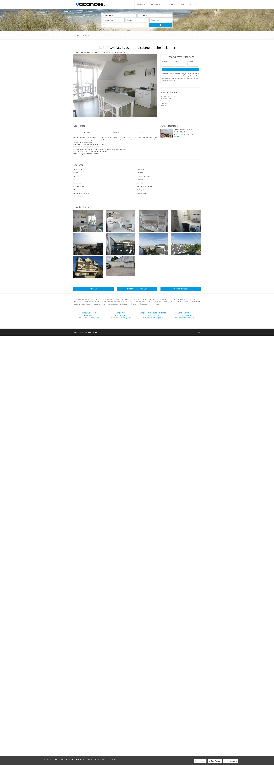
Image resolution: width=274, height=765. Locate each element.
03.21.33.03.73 (186, 315)
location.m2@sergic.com (91, 318)
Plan (143, 132)
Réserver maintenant (137, 289)
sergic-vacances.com (156, 302)
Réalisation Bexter (91, 332)
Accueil (77, 35)
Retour (93, 289)
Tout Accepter (231, 761)
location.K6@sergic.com (187, 318)
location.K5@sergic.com (155, 318)
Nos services (156, 4)
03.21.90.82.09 (154, 315)
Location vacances (88, 35)
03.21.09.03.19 (122, 315)
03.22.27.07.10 (90, 315)
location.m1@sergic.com (123, 318)
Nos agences (170, 4)
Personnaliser (200, 761)
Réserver (180, 69)
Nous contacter (180, 289)
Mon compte (194, 4)
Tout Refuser (214, 761)
